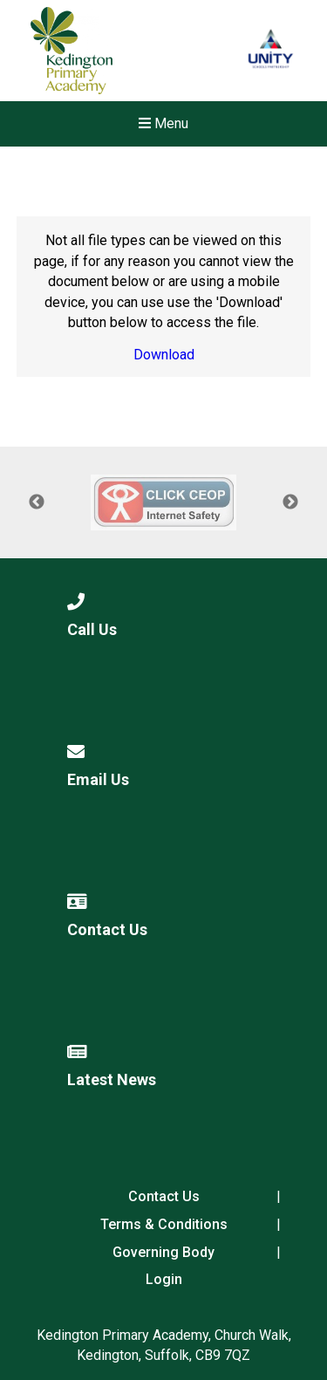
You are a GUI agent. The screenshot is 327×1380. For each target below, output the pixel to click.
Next (290, 502)
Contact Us (164, 1196)
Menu (163, 123)
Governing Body (163, 1252)
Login (164, 1279)
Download (163, 354)
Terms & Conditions (164, 1224)
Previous (36, 502)
